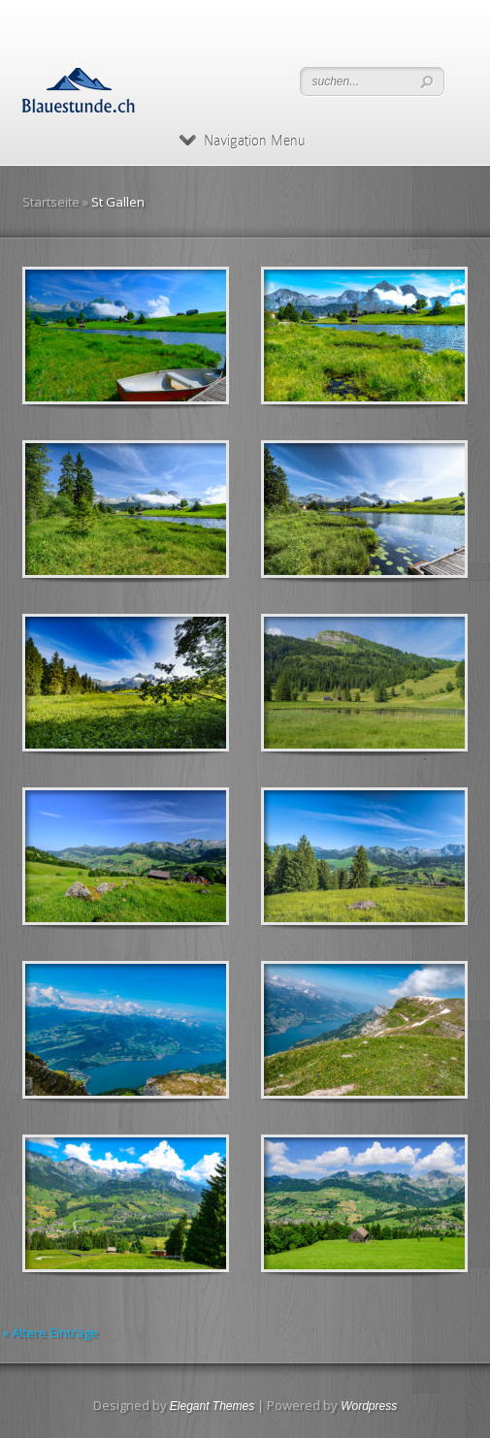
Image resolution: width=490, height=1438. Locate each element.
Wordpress (369, 1406)
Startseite (51, 201)
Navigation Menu (242, 140)
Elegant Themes (212, 1406)
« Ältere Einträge (50, 1332)
